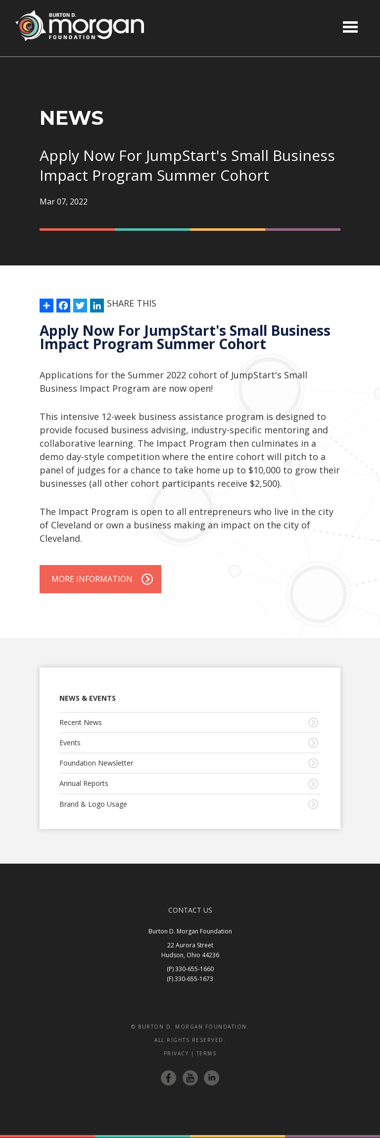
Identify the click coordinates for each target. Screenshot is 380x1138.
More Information (92, 578)
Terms (206, 1053)
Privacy (176, 1053)
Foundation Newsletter (96, 763)
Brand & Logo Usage (93, 804)
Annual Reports (83, 783)
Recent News (80, 722)
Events (70, 742)
